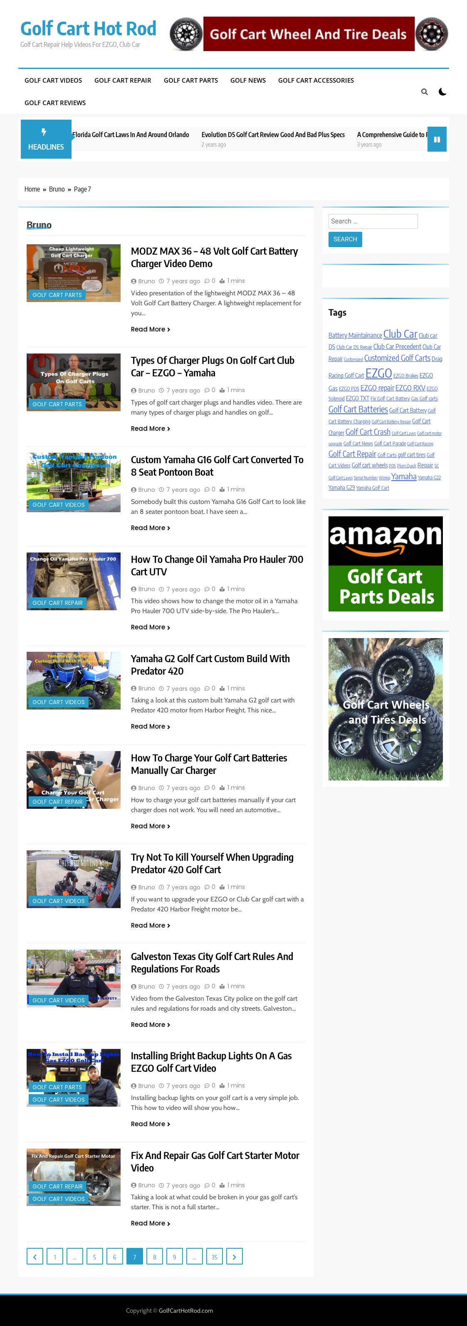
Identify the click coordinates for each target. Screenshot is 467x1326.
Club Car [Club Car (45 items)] (400, 333)
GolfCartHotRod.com (186, 1310)
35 (214, 1257)
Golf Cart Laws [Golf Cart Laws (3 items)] (404, 433)
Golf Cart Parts (191, 80)
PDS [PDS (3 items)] (392, 465)
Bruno (146, 281)
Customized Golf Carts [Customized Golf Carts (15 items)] (397, 358)
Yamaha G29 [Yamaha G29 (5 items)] (342, 487)
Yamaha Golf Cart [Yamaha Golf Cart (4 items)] (372, 488)
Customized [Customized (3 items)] (353, 359)
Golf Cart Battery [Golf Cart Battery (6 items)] (408, 410)
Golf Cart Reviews (55, 102)
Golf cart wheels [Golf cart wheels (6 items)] (370, 465)
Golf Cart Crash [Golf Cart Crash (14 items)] (368, 432)
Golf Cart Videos (53, 80)
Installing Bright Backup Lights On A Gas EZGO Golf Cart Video (211, 1061)
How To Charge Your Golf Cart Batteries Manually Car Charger (209, 763)
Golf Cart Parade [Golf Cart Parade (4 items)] (390, 443)
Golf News (248, 80)
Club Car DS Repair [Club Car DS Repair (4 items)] (354, 347)
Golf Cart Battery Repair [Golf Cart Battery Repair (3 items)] (391, 421)
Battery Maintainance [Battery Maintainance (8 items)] (355, 335)
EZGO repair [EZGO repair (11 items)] (377, 387)
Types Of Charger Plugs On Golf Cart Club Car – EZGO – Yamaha (213, 366)
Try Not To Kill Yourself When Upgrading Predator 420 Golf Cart (212, 862)
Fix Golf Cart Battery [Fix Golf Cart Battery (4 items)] (390, 398)
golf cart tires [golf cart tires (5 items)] (411, 454)
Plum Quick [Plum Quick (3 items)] (406, 465)
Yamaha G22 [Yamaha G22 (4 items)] (429, 477)
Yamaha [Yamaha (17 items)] (404, 476)
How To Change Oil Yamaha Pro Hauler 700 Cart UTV (217, 564)
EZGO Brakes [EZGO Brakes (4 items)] (405, 376)
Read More (150, 329)
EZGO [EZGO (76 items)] (379, 372)
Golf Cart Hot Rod (88, 27)
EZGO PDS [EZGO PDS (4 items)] (349, 389)
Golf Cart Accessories (316, 80)
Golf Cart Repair (122, 80)
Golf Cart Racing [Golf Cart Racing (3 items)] (420, 443)
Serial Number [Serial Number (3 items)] (366, 477)
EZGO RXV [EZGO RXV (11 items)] (410, 387)
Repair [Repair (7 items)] (425, 465)
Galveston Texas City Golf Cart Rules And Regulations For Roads (212, 962)
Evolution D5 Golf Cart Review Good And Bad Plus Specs (286, 134)
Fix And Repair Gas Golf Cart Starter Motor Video (215, 1161)
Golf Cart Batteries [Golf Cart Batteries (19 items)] (358, 409)
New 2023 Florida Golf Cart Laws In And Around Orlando (131, 134)
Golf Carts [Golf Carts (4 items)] (387, 455)
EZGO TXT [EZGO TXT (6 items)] (357, 398)
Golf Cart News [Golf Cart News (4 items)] (358, 443)
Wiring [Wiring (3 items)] (384, 477)
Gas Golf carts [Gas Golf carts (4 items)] (424, 398)
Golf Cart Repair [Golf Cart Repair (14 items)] (352, 454)
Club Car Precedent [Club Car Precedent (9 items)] (397, 346)
